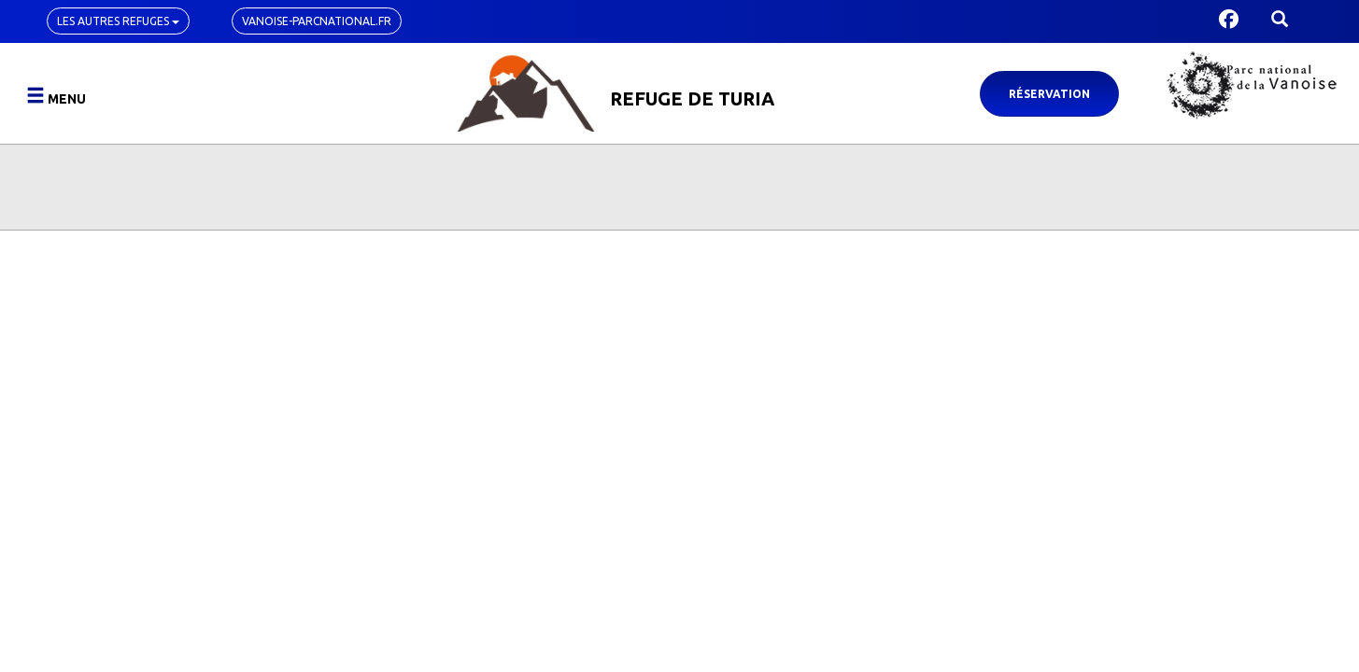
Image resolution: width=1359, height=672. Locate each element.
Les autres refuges (118, 21)
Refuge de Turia (692, 98)
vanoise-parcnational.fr (316, 21)
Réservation (1049, 94)
